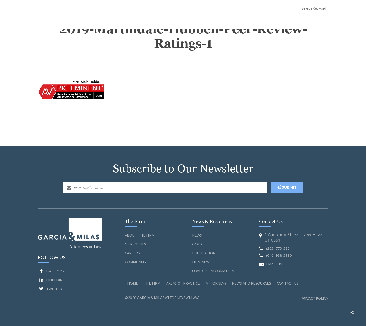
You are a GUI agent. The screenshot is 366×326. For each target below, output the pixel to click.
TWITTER (50, 288)
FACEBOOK (51, 271)
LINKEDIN (50, 280)
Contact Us (318, 21)
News (197, 235)
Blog (300, 21)
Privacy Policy (314, 298)
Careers (132, 253)
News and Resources (255, 21)
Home (148, 21)
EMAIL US (270, 264)
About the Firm (140, 235)
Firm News (201, 261)
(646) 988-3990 (271, 8)
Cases (197, 244)
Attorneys (225, 21)
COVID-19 (284, 21)
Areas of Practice (183, 283)
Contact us (288, 283)
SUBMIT (286, 187)
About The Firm (170, 21)
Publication (203, 253)
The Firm (152, 283)
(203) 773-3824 (234, 8)
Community (136, 261)
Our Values (135, 244)
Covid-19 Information (213, 270)
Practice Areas (199, 21)
